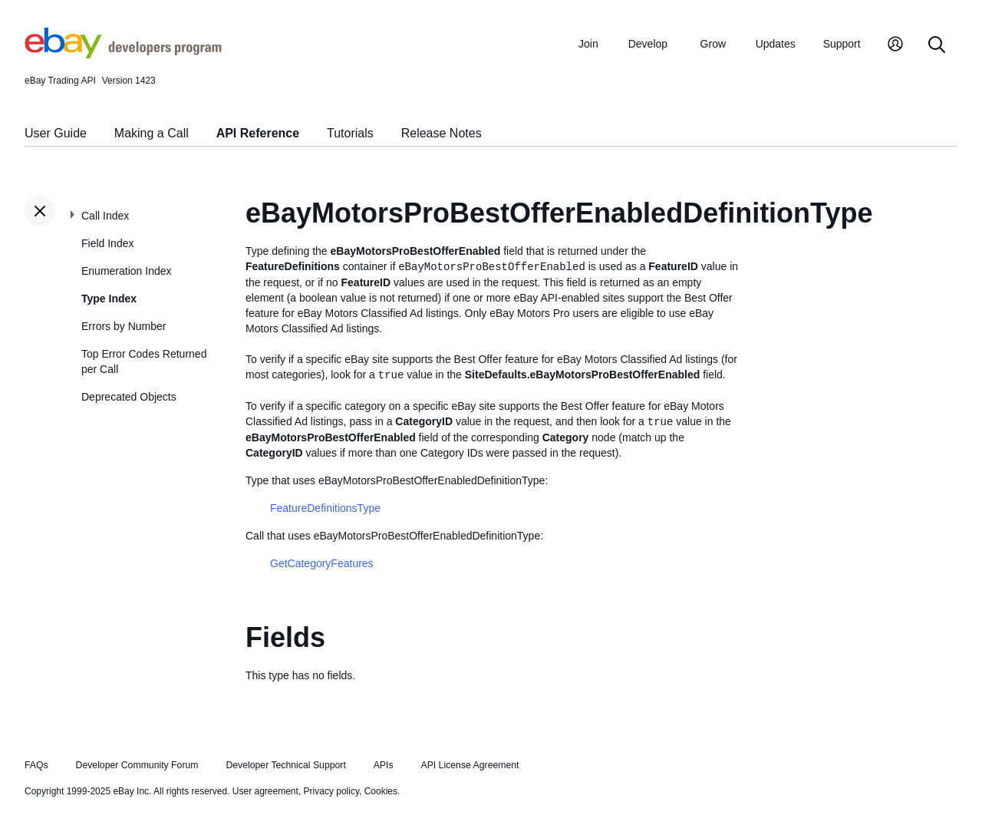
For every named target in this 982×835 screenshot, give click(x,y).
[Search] (936, 45)
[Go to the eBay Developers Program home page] (123, 54)
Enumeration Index (126, 271)
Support (842, 44)
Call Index (105, 216)
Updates (776, 44)
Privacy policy (331, 791)
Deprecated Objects (128, 397)
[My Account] (895, 45)
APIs (384, 765)
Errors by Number (123, 326)
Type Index (109, 298)
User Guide (56, 133)
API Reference (258, 133)
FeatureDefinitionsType (325, 508)
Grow (713, 44)
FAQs (36, 765)
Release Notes (441, 133)
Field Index (107, 243)
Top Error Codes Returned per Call (143, 361)
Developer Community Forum (137, 765)
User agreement (265, 791)
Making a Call (151, 133)
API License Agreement (469, 765)
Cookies (380, 791)
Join (588, 44)
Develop (647, 44)
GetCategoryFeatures (322, 563)
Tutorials (350, 133)
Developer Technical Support (285, 765)
